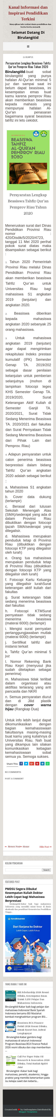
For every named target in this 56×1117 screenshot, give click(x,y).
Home (26, 846)
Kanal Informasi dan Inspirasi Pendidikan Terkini (28, 13)
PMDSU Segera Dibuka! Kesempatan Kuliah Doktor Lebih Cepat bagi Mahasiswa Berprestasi (25, 895)
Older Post (44, 847)
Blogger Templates (28, 1112)
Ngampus (29, 57)
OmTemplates (30, 1109)
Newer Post (14, 846)
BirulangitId (15, 72)
